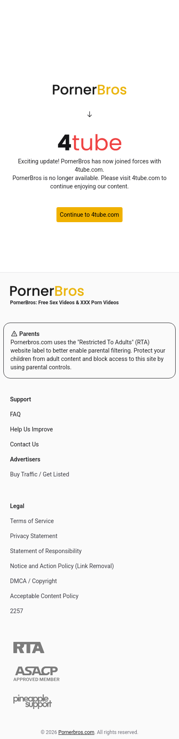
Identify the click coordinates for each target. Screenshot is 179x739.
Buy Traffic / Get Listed (39, 474)
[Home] (89, 291)
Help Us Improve (31, 429)
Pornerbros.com (77, 732)
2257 (16, 611)
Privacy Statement (33, 536)
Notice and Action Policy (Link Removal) (62, 566)
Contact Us (24, 444)
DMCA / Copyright (33, 581)
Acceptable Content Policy (44, 596)
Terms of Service (32, 521)
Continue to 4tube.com (89, 214)
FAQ (15, 414)
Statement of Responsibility (46, 551)
